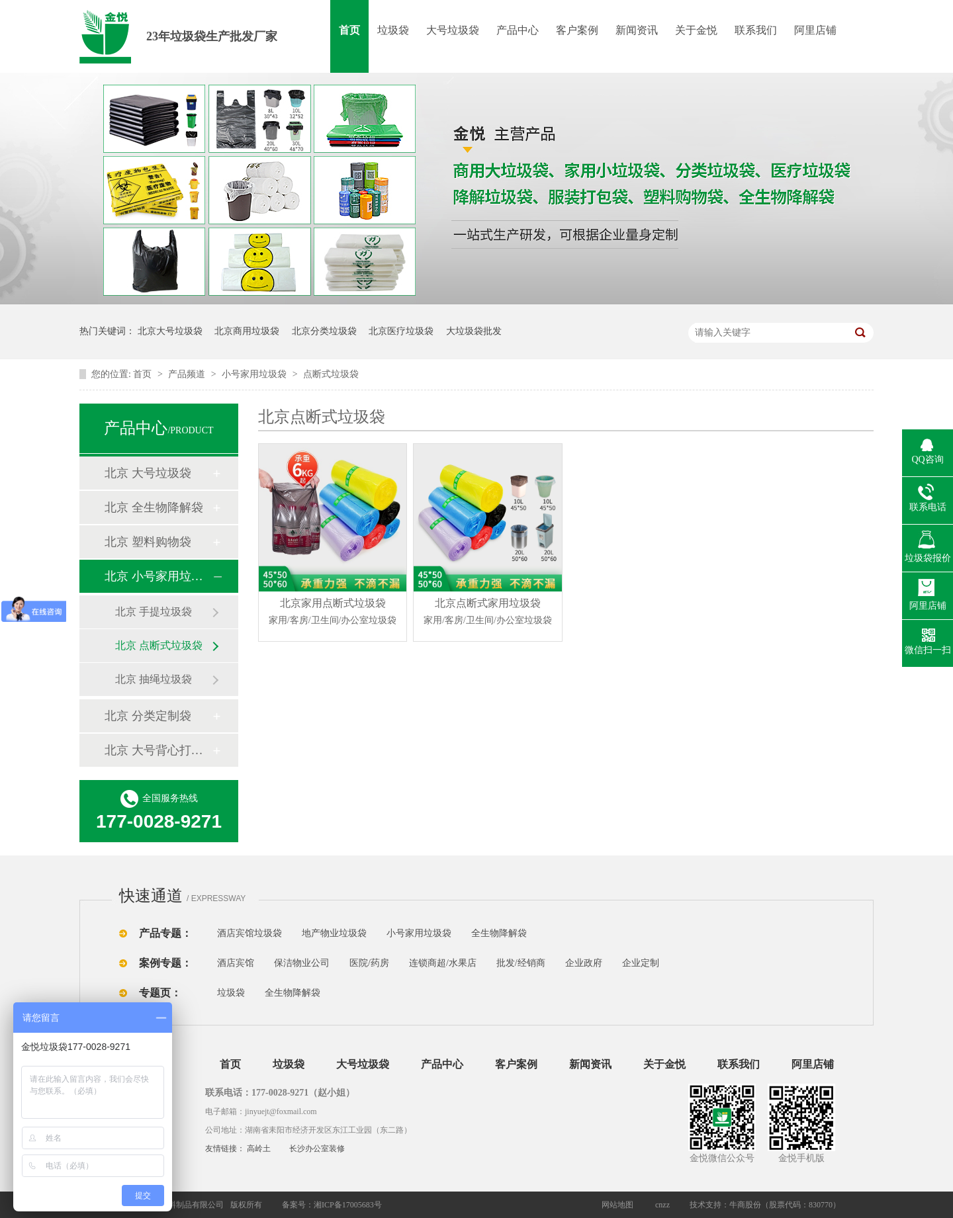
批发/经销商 (520, 963)
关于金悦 (696, 30)
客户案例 (577, 30)
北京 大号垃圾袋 (148, 473)
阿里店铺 (815, 30)
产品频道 (188, 374)
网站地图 (617, 1204)
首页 (349, 30)
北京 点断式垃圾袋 (159, 645)
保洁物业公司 (302, 963)
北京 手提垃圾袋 (153, 611)
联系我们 (756, 30)
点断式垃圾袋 (331, 374)
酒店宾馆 (235, 963)
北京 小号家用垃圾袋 (158, 576)
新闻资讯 (636, 30)
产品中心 (517, 30)
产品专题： (165, 933)
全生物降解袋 (499, 933)
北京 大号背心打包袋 (158, 750)
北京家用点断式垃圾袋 (332, 613)
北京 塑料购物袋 (148, 541)
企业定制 (640, 963)
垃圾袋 (393, 30)
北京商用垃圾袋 (246, 331)
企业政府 (583, 963)
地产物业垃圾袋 (334, 933)
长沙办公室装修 (317, 1148)
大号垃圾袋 (452, 30)
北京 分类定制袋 (148, 715)
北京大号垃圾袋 (170, 331)
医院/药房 (369, 963)
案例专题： (165, 963)
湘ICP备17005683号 (348, 1204)
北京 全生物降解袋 (154, 507)
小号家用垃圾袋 (255, 374)
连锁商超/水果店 (442, 963)
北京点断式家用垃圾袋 (488, 613)
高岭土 (259, 1148)
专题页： (160, 992)
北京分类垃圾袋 (324, 331)
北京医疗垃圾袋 (401, 331)
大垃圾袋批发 (474, 331)
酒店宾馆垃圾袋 (249, 933)
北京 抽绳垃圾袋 (153, 679)
